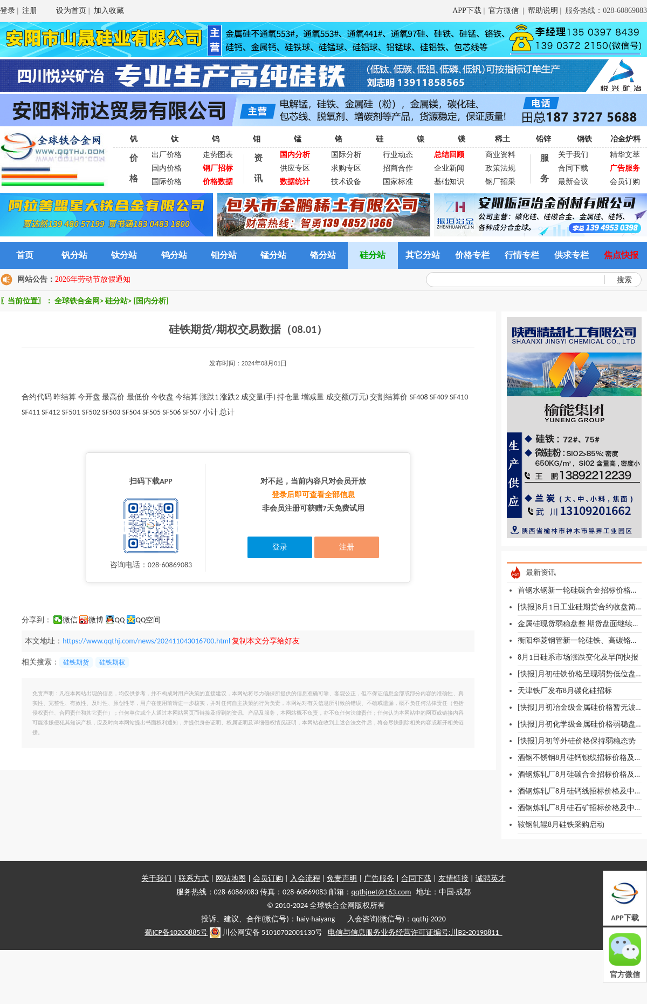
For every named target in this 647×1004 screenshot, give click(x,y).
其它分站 (422, 255)
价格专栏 (472, 255)
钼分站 (224, 255)
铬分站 (323, 255)
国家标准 (398, 181)
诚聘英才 (491, 878)
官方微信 (504, 10)
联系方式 (193, 878)
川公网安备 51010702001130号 (266, 932)
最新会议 (573, 181)
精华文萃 (625, 154)
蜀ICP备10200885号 (176, 932)
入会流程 (305, 878)
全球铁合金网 (77, 301)
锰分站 (273, 255)
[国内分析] (150, 301)
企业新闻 (449, 168)
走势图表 (218, 154)
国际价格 (167, 181)
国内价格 (167, 168)
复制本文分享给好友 (266, 641)
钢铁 (584, 139)
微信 (70, 620)
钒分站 (74, 255)
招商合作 (398, 168)
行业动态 (398, 154)
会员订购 (625, 181)
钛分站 (124, 255)
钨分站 (174, 255)
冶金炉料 (625, 139)
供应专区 (295, 168)
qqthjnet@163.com (381, 892)
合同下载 (573, 168)
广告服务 (379, 878)
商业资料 (500, 154)
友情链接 (453, 878)
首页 (24, 255)
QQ (120, 620)
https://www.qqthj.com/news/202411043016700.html (146, 641)
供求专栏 (571, 255)
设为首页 (71, 10)
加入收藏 (109, 10)
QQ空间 (148, 620)
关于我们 (573, 154)
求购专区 (346, 168)
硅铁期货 (76, 662)
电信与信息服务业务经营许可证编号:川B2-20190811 (415, 932)
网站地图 (231, 878)
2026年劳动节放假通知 (92, 279)
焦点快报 (621, 255)
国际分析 (346, 154)
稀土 (502, 139)
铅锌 (543, 139)
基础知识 (449, 181)
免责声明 (342, 878)
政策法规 (500, 168)
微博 (96, 620)
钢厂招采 (500, 181)
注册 (29, 10)
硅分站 (373, 255)
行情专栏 (522, 255)
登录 (7, 10)
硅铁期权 (112, 662)
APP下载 (466, 10)
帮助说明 (543, 10)
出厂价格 (167, 154)
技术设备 (346, 181)
